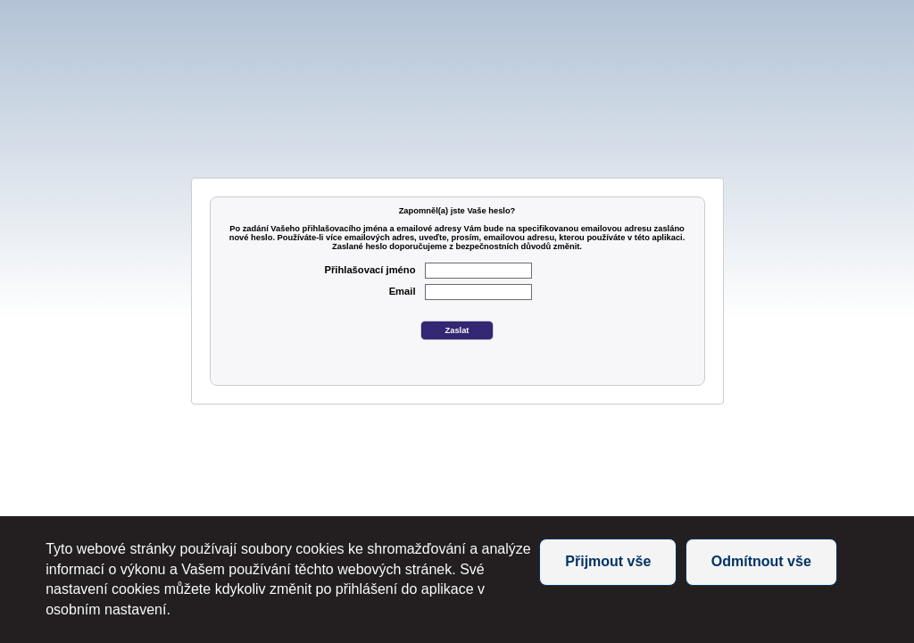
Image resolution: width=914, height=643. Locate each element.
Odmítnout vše (761, 561)
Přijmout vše (608, 561)
